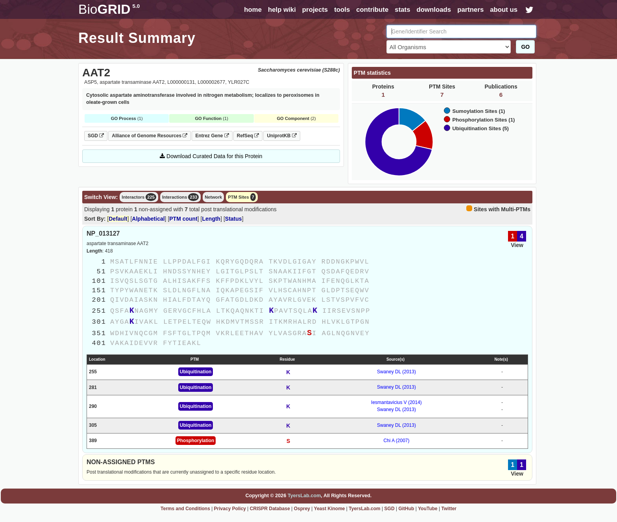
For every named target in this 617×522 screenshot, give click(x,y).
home (253, 9)
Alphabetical (148, 219)
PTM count (183, 219)
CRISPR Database (270, 508)
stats (402, 9)
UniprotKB (281, 135)
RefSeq (248, 135)
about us (503, 9)
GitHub (406, 508)
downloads (433, 9)
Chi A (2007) (396, 440)
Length (211, 219)
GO (525, 47)
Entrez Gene (212, 135)
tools (342, 9)
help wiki (282, 9)
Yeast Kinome (329, 508)
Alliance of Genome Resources (149, 135)
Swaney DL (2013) (396, 371)
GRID (109, 9)
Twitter (449, 508)
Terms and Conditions (185, 508)
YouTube (428, 508)
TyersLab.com (304, 495)
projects (315, 9)
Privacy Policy (230, 508)
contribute (372, 9)
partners (470, 9)
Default (118, 219)
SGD (96, 135)
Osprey (302, 508)
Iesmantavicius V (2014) (396, 402)
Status (233, 219)
